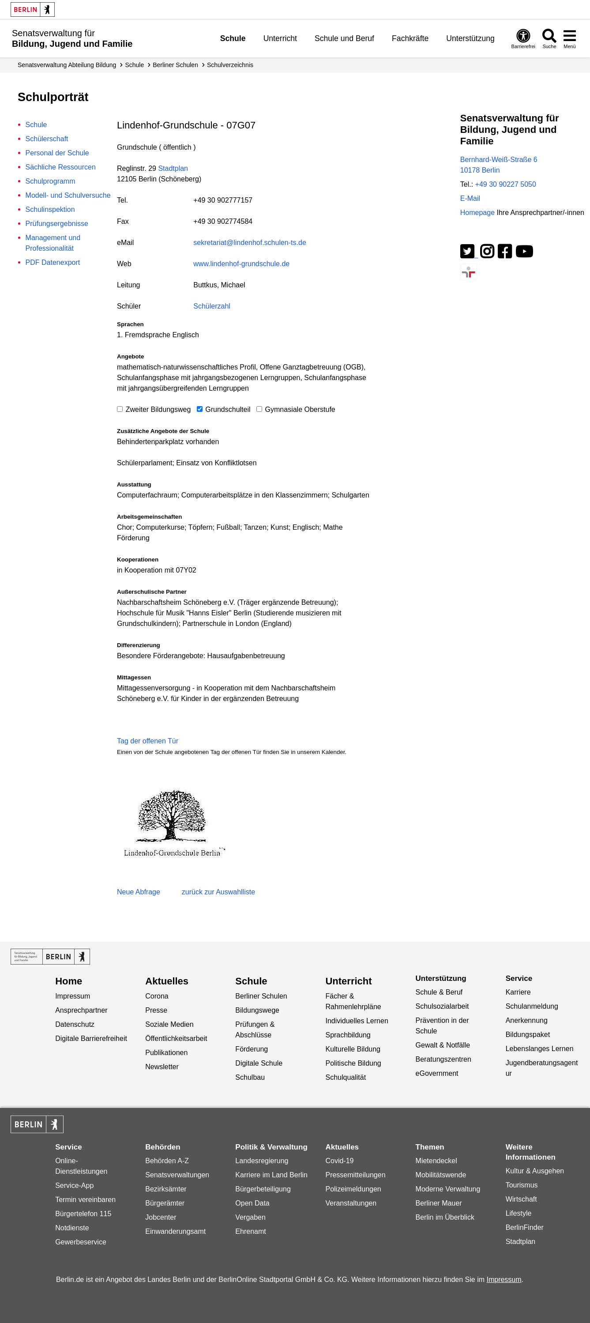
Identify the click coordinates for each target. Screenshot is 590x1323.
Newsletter (162, 1066)
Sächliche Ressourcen (61, 167)
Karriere (518, 992)
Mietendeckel (436, 1161)
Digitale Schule (258, 1063)
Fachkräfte (410, 38)
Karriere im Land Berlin (271, 1175)
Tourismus (522, 1185)
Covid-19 (339, 1161)
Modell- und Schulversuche (68, 195)
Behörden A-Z (167, 1161)
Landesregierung (261, 1161)
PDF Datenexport (53, 262)
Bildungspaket (528, 1034)
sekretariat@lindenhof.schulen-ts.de (249, 242)
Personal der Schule (57, 153)
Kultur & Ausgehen (535, 1171)
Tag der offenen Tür (147, 741)
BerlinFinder (525, 1227)
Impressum (72, 996)
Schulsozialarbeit (442, 1006)
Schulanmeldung (532, 1006)
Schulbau (250, 1077)
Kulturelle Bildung (352, 1049)
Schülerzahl (211, 306)
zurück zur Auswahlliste (218, 892)
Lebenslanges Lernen (540, 1048)
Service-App (74, 1185)
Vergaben (250, 1217)
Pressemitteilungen (355, 1175)
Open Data (252, 1203)
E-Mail (470, 198)
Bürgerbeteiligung (262, 1189)
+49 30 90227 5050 (505, 184)
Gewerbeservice (80, 1242)
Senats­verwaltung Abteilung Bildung (67, 64)
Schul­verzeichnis (230, 64)
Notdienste (72, 1228)
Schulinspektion (50, 209)
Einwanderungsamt (175, 1231)
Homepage (522, 212)
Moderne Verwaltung (448, 1189)
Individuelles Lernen (356, 1021)
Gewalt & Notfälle (443, 1045)
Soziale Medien (169, 1024)
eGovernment (437, 1073)
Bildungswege (257, 1010)
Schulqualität (345, 1077)
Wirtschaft (521, 1199)
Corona (156, 996)
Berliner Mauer (439, 1203)
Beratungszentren (443, 1059)
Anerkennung (527, 1020)
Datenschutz (74, 1024)
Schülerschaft (47, 139)
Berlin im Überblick (445, 1217)
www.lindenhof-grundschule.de (241, 264)
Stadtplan (173, 168)
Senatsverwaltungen (177, 1175)
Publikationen (166, 1052)
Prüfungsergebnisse (57, 223)
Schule (233, 38)
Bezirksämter (165, 1189)
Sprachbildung (347, 1035)
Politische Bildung (353, 1063)
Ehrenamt (250, 1231)
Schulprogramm (50, 181)
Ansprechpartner (81, 1010)
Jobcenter (160, 1217)
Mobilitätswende (441, 1175)
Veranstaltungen (350, 1203)
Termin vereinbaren (85, 1199)
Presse (156, 1010)
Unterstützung (470, 38)
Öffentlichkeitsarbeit (176, 1038)
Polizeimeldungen (353, 1189)
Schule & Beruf (439, 992)
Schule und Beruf (344, 38)
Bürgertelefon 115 (83, 1213)
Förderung (251, 1049)
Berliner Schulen (175, 64)
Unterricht (280, 38)
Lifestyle (519, 1213)
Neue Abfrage (138, 892)
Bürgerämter (164, 1203)
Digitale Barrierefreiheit (91, 1038)
